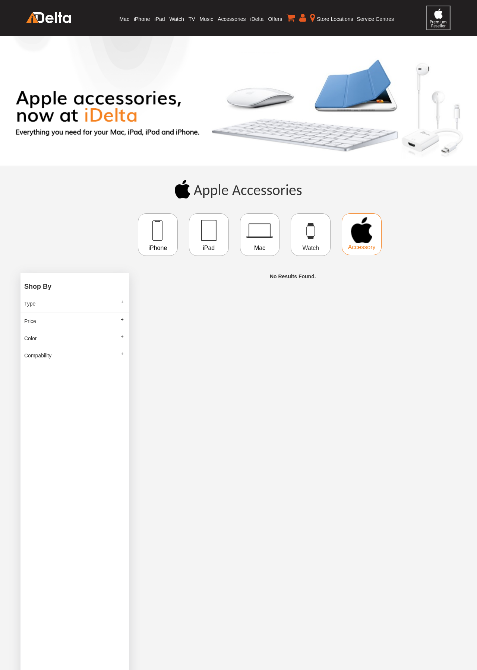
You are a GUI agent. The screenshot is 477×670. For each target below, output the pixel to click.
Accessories (232, 19)
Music (207, 19)
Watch (177, 19)
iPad (160, 19)
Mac (124, 19)
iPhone (142, 19)
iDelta (257, 19)
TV (192, 19)
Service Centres (375, 19)
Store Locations (331, 17)
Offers (275, 19)
